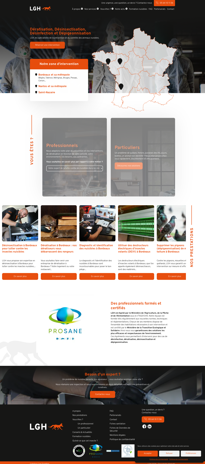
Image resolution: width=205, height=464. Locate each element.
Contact (170, 9)
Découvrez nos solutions (128, 169)
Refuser (169, 453)
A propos (76, 411)
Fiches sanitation (117, 424)
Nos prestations (79, 415)
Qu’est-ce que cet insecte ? (85, 441)
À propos (76, 9)
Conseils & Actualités (82, 432)
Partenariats (159, 9)
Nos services (90, 9)
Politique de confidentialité (158, 459)
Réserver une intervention (47, 46)
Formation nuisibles (138, 9)
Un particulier (84, 428)
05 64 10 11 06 (166, 3)
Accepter (148, 453)
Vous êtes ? (105, 9)
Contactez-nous (102, 394)
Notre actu (120, 9)
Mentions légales (117, 435)
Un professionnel (85, 424)
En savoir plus (20, 276)
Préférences (191, 453)
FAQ (150, 9)
